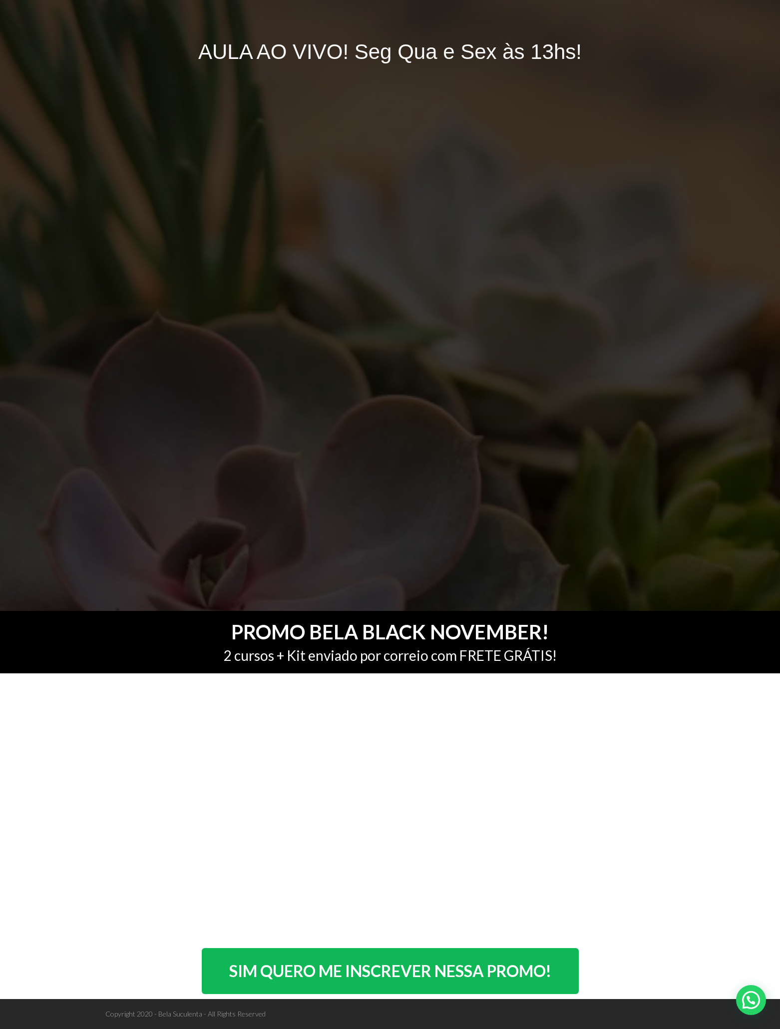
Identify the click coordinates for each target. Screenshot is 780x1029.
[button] (751, 1000)
